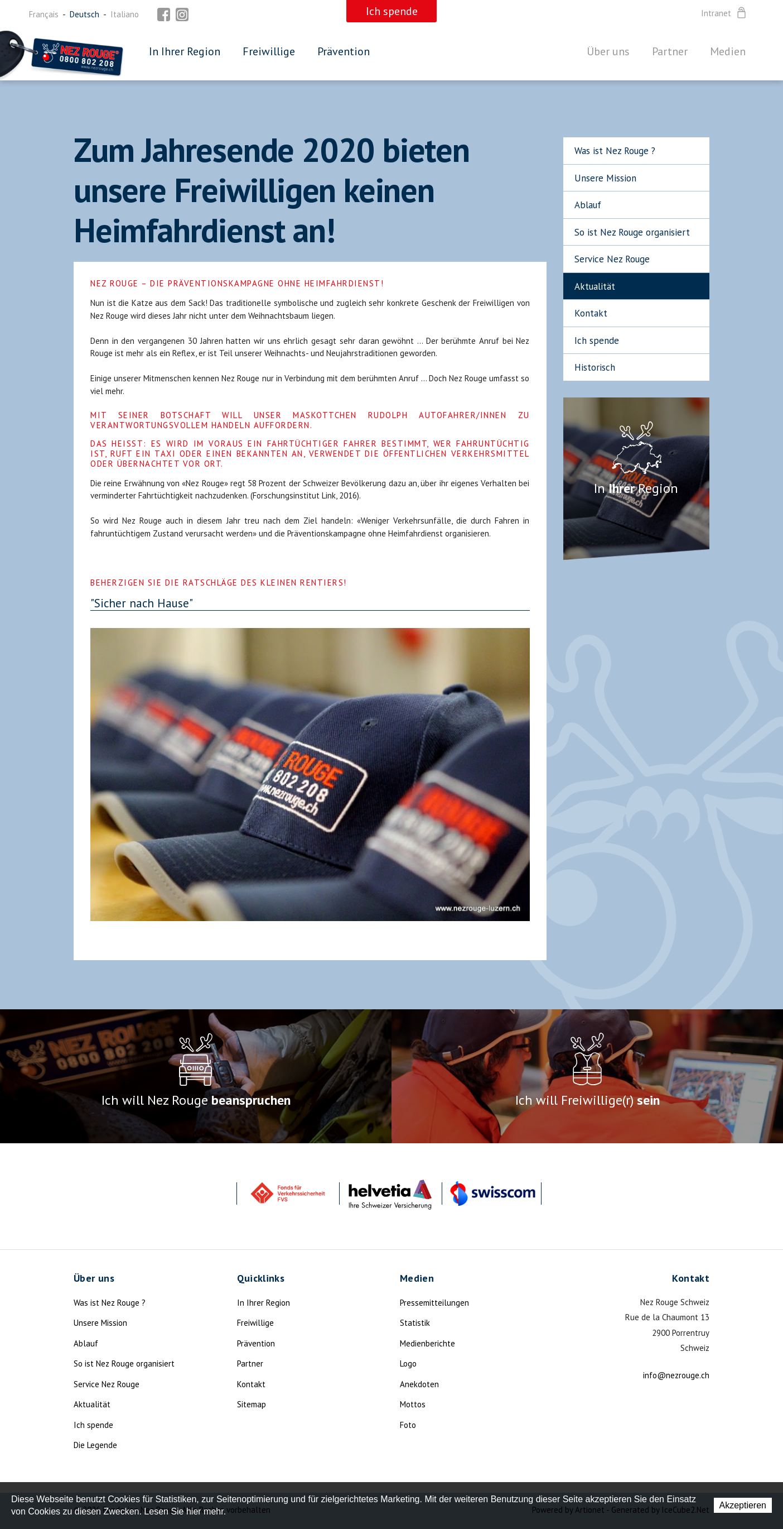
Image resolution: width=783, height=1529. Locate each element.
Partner (670, 51)
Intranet (724, 13)
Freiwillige (269, 51)
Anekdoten (419, 1384)
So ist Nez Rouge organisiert (632, 232)
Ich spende (596, 340)
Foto (408, 1425)
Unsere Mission (605, 178)
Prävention (343, 51)
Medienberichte (427, 1343)
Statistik (415, 1322)
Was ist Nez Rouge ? (614, 151)
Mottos (413, 1404)
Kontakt (590, 313)
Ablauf (587, 205)
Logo (408, 1363)
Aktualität (594, 286)
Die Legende (95, 1445)
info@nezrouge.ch (676, 1375)
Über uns (608, 51)
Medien (728, 51)
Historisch (594, 367)
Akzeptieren (743, 1505)
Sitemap (251, 1404)
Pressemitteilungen (434, 1302)
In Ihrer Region (184, 51)
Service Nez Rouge (612, 259)
